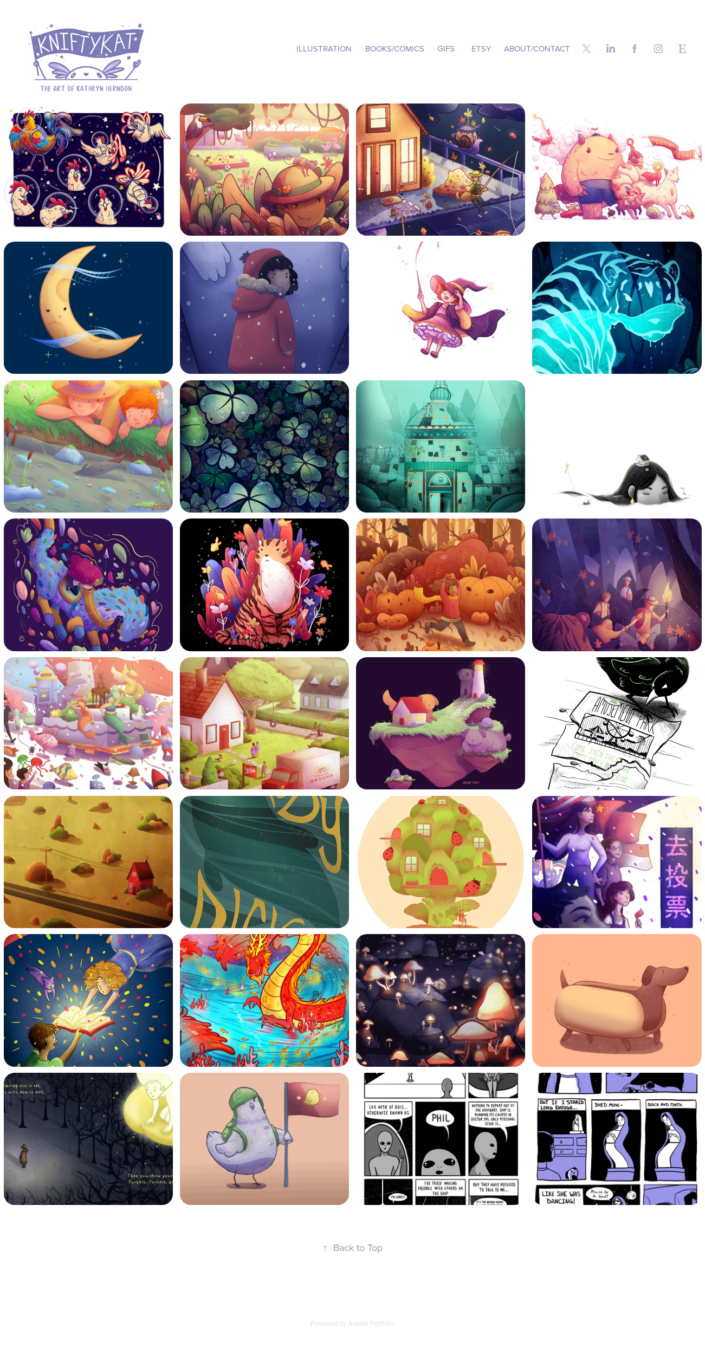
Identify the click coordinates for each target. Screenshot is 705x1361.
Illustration (324, 48)
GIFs (446, 48)
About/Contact (537, 48)
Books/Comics (394, 48)
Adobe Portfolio (371, 1323)
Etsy (481, 48)
